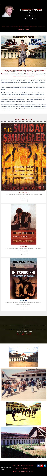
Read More (23, 200)
